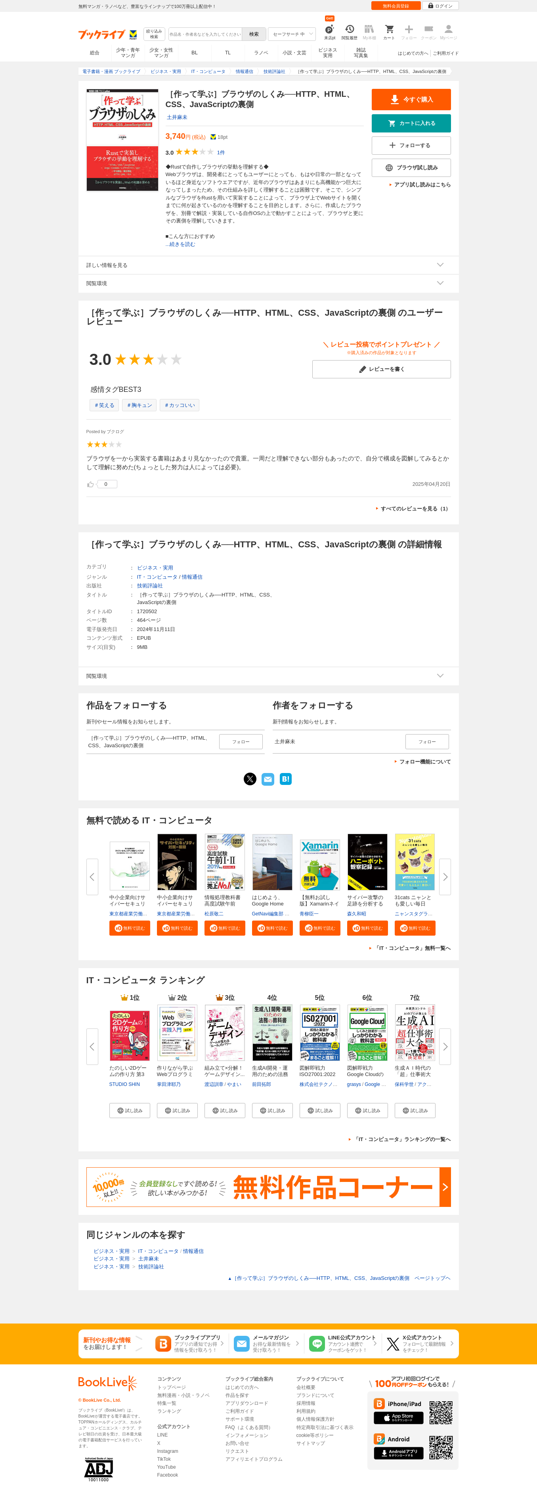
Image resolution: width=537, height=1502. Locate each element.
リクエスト (237, 1451)
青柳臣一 (309, 914)
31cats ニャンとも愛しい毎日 (413, 900)
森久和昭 (356, 914)
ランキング (169, 1411)
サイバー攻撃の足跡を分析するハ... (365, 903)
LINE (162, 1435)
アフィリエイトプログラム (254, 1459)
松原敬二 (214, 914)
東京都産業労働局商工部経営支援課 (147, 914)
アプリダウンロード (247, 1403)
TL (228, 53)
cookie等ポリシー (315, 1435)
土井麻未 (177, 117)
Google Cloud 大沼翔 (387, 1084)
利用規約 (305, 1411)
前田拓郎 (261, 1084)
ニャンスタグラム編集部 (421, 914)
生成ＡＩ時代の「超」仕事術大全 (413, 1074)
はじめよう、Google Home (268, 900)
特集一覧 (166, 1403)
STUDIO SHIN (124, 1084)
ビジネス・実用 (155, 568)
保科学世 (404, 1084)
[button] (129, 928)
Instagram (167, 1451)
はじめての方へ (413, 53)
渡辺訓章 (214, 1084)
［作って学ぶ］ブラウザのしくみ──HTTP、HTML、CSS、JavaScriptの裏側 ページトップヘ (339, 1278)
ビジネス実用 (327, 52)
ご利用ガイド (446, 53)
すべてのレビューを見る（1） (416, 509)
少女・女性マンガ (161, 52)
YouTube (166, 1467)
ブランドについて (315, 1395)
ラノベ (261, 53)
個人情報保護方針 (315, 1419)
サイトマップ (310, 1443)
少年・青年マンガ (128, 52)
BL (194, 53)
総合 (94, 53)
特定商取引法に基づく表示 (325, 1427)
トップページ (171, 1387)
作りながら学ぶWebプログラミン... (175, 1074)
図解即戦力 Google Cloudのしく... (365, 1074)
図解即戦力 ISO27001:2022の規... (318, 1074)
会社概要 (305, 1387)
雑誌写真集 (361, 52)
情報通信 (192, 577)
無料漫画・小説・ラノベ (183, 1395)
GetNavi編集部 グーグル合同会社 (287, 914)
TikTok (164, 1459)
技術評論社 (150, 586)
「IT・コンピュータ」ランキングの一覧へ (402, 1139)
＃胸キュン (139, 405)
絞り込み (154, 34)
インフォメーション (247, 1435)
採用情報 (305, 1403)
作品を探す (237, 1395)
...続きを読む (181, 244)
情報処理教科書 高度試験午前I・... (222, 903)
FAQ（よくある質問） (249, 1427)
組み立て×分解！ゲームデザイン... (224, 1071)
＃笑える (104, 405)
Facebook (167, 1475)
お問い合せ (237, 1443)
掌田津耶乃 (169, 1084)
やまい (234, 1084)
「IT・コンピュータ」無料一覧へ (412, 948)
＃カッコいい (179, 405)
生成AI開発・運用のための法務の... (270, 1074)
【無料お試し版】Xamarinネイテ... (319, 903)
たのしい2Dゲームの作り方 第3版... (128, 1074)
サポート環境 (240, 1419)
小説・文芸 (294, 53)
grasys (354, 1084)
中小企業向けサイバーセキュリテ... (127, 903)
